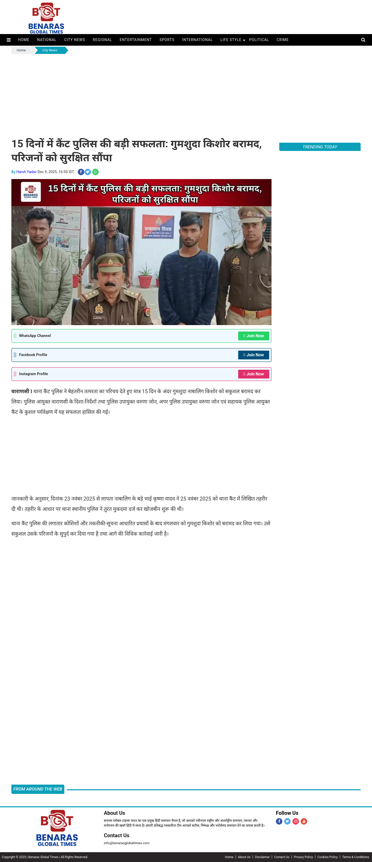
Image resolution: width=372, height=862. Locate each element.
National (47, 40)
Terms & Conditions (355, 857)
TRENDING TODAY (320, 146)
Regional (102, 40)
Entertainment (136, 40)
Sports (167, 40)
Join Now (253, 336)
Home (23, 40)
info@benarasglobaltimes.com (127, 843)
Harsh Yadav (26, 172)
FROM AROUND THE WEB (37, 789)
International (197, 40)
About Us (114, 813)
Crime (283, 40)
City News (74, 40)
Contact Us (116, 835)
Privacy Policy (303, 857)
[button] (9, 40)
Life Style (230, 40)
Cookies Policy (327, 857)
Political (259, 40)
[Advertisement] (186, 94)
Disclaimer (262, 857)
